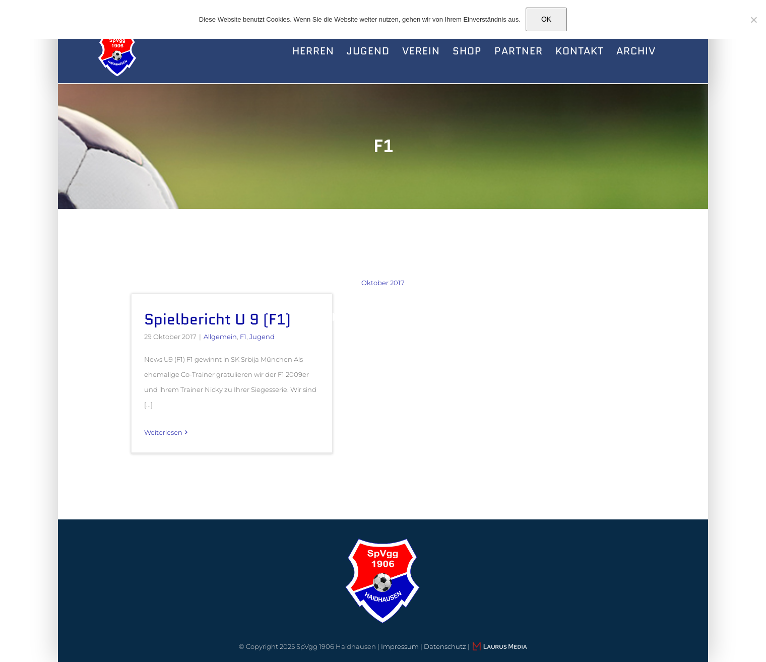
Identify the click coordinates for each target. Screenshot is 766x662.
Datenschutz (445, 646)
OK (546, 19)
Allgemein (220, 337)
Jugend (262, 337)
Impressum (400, 646)
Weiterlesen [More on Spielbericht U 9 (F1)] (163, 432)
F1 (243, 337)
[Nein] (753, 20)
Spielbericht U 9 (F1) (217, 319)
